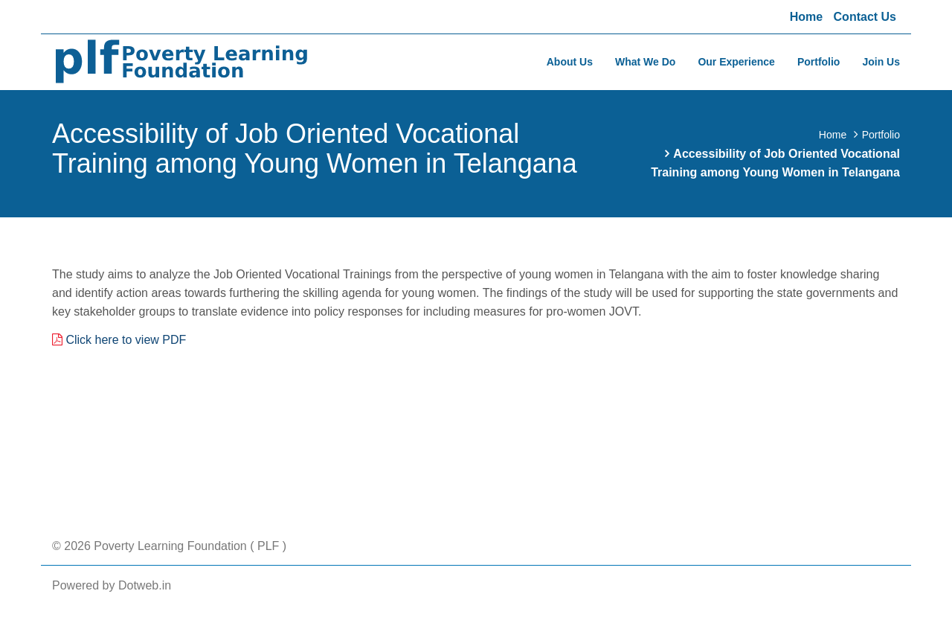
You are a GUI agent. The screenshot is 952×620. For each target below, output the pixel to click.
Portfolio (818, 62)
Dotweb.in (144, 585)
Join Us (881, 62)
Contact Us (865, 16)
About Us (570, 62)
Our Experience (736, 62)
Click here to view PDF (125, 339)
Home (806, 16)
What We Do (645, 62)
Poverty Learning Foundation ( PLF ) (188, 546)
